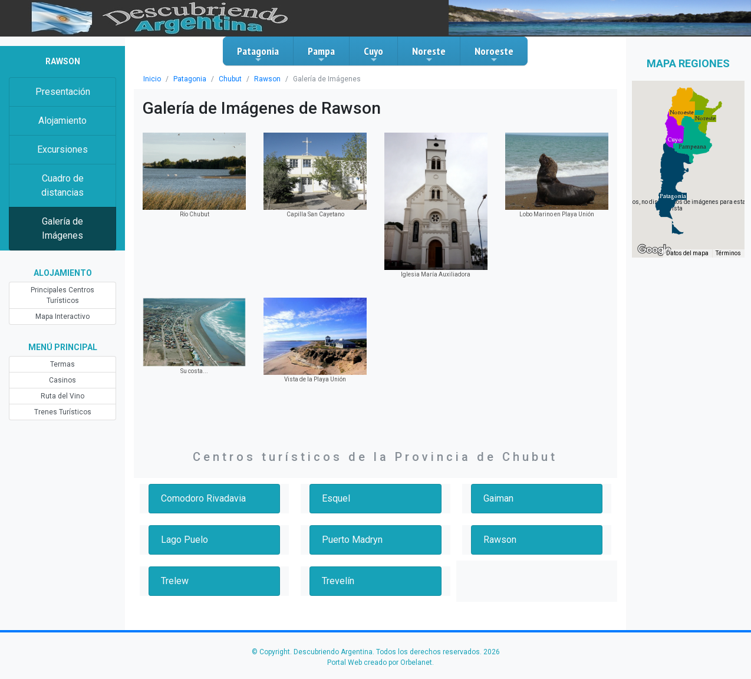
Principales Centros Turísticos (62, 295)
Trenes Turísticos (62, 412)
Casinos (62, 380)
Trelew (175, 580)
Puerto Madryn (352, 539)
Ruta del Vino (62, 396)
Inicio (152, 79)
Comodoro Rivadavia (203, 498)
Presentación (62, 91)
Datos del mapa (687, 253)
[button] (673, 196)
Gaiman (498, 498)
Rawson (267, 79)
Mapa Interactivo (62, 316)
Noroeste (494, 54)
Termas (62, 364)
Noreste (429, 54)
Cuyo (373, 54)
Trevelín (338, 580)
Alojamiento (62, 120)
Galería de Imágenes (62, 228)
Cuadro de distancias (62, 185)
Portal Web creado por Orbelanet (379, 662)
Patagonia (258, 54)
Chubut (230, 79)
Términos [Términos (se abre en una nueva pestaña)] (728, 253)
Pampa (321, 54)
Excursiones (62, 149)
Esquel (336, 498)
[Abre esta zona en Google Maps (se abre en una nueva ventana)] (654, 250)
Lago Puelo (184, 539)
